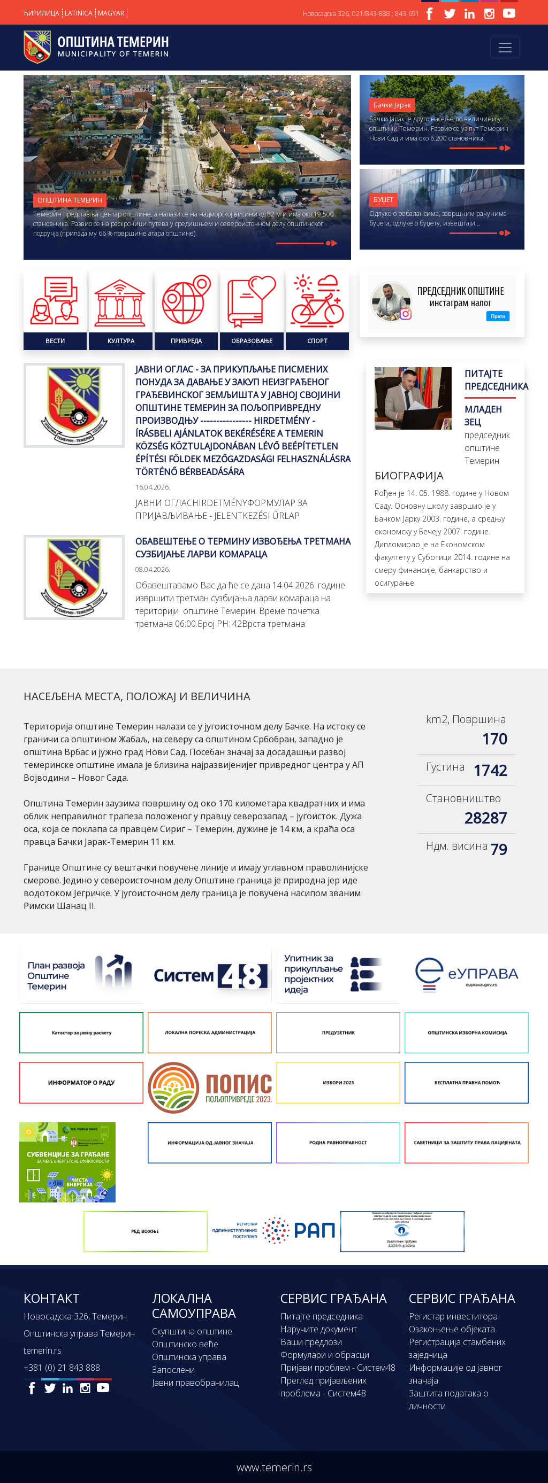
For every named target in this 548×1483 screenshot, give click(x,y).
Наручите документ (318, 1329)
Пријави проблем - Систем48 (337, 1367)
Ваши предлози (311, 1342)
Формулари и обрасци (324, 1355)
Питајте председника (321, 1316)
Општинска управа (189, 1357)
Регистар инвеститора (453, 1316)
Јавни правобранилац (195, 1382)
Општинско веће (185, 1344)
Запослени (173, 1370)
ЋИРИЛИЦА (41, 13)
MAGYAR (111, 13)
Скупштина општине (192, 1331)
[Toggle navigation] (505, 47)
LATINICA (79, 13)
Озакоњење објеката (452, 1329)
